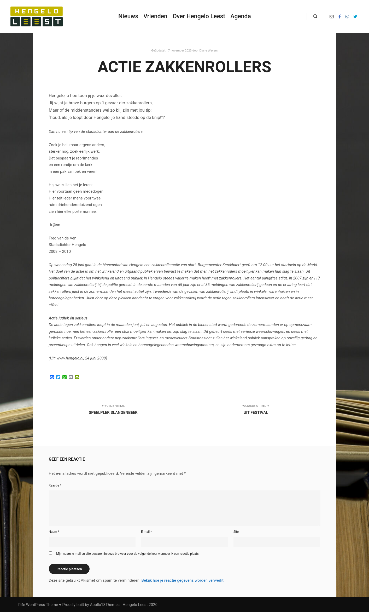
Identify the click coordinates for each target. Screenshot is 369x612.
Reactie (55, 485)
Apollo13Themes (105, 604)
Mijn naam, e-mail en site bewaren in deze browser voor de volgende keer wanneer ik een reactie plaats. (128, 554)
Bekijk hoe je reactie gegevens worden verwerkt (183, 580)
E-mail (146, 532)
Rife (21, 604)
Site (236, 532)
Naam (54, 532)
